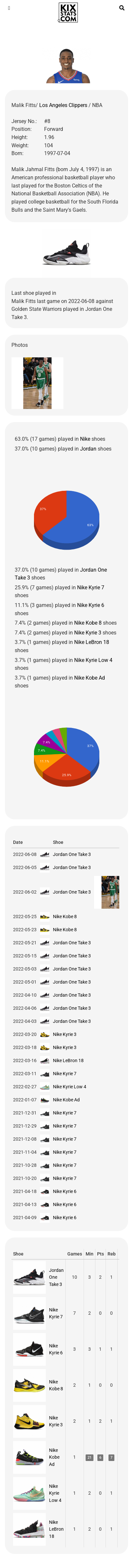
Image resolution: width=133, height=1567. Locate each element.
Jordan (88, 449)
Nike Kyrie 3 (87, 633)
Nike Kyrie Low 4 (93, 660)
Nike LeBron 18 (91, 642)
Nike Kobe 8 (88, 623)
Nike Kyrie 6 (90, 605)
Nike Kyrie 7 (90, 587)
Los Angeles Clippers (64, 105)
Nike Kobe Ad (89, 678)
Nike (85, 439)
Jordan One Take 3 (72, 854)
